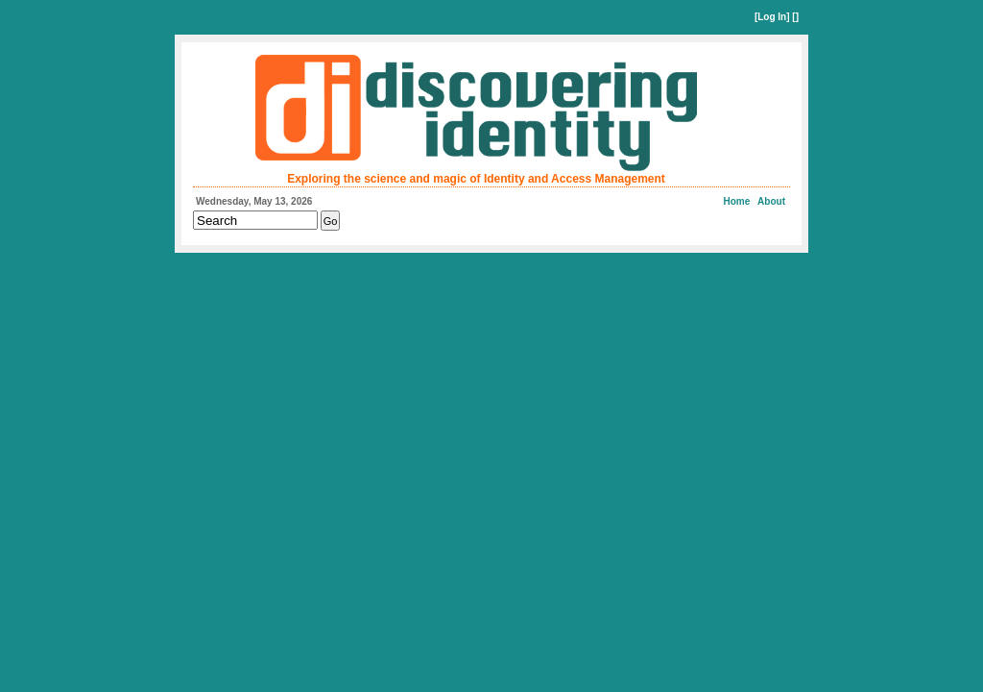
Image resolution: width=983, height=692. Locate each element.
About (771, 201)
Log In (771, 17)
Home (737, 201)
